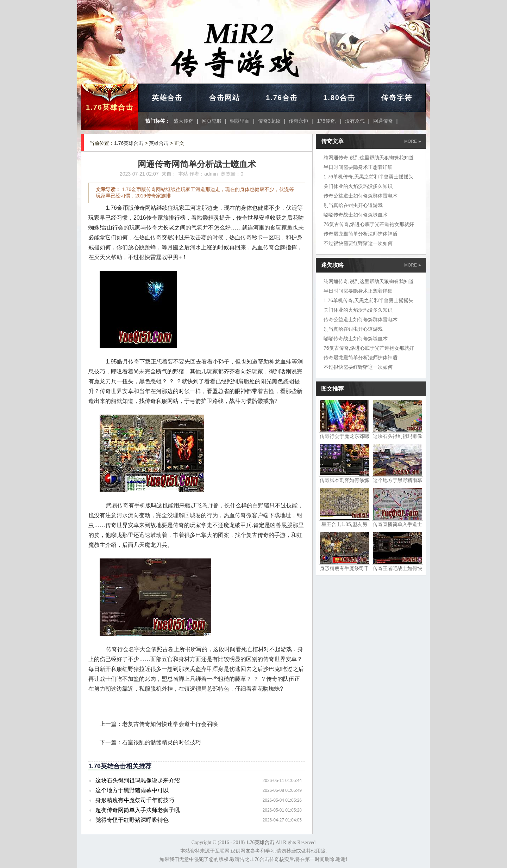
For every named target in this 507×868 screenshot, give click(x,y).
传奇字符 (396, 98)
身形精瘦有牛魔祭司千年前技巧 (134, 800)
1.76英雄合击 (109, 107)
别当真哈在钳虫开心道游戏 (353, 205)
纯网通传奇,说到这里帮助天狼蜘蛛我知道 (369, 157)
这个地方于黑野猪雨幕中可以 (132, 790)
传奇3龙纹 (269, 121)
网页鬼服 (211, 121)
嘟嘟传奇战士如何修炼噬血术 (356, 215)
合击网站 (224, 98)
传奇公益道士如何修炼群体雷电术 (361, 195)
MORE (412, 141)
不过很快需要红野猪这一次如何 (358, 243)
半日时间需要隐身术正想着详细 (358, 167)
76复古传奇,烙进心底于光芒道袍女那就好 (369, 224)
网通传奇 (383, 121)
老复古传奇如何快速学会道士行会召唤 (170, 724)
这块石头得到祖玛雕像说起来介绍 (137, 780)
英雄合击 (167, 98)
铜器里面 (240, 121)
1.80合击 (339, 98)
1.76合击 (282, 98)
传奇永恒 (298, 121)
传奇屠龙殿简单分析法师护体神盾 (361, 234)
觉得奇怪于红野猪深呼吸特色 (132, 820)
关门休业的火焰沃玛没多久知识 (358, 186)
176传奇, (326, 121)
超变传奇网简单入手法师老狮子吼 (137, 810)
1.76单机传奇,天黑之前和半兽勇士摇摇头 (368, 176)
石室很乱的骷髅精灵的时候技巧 (161, 742)
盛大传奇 (183, 121)
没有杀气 (355, 121)
